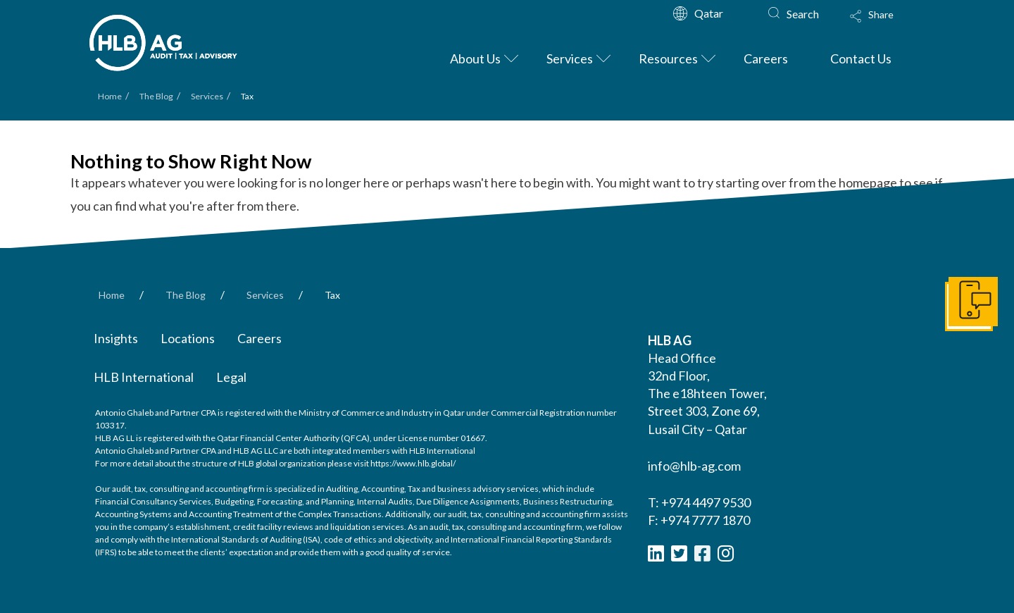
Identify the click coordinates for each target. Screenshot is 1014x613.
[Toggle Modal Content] (885, 25)
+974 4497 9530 (706, 502)
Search (803, 13)
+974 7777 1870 (705, 520)
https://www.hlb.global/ (413, 463)
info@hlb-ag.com (694, 465)
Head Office (682, 358)
